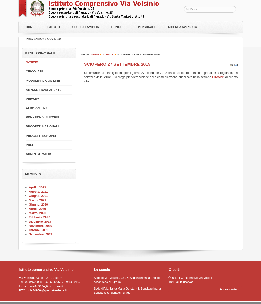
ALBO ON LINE (37, 108)
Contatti (118, 27)
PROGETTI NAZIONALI (42, 126)
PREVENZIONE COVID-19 (43, 38)
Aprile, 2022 (37, 187)
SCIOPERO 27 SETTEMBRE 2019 (117, 64)
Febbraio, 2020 (39, 217)
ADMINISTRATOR (38, 154)
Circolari (218, 77)
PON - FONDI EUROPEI (42, 117)
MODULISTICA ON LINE (43, 80)
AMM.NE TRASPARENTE (44, 90)
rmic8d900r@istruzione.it (46, 286)
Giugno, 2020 (38, 204)
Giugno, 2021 (38, 196)
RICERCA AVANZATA (182, 27)
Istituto (53, 27)
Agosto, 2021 (38, 191)
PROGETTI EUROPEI (41, 136)
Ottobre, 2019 (38, 230)
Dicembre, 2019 (40, 221)
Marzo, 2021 (37, 200)
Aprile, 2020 (37, 208)
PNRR (30, 145)
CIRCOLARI (34, 71)
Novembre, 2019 (40, 226)
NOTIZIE (108, 54)
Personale (147, 27)
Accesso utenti (230, 289)
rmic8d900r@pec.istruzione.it (47, 290)
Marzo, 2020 (37, 213)
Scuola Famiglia (85, 27)
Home (30, 27)
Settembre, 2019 (40, 234)
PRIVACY (32, 99)
